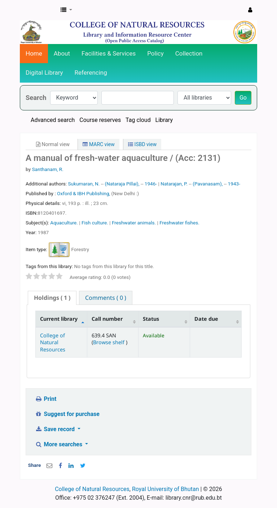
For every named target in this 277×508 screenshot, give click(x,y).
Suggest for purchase (67, 414)
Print (45, 398)
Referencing (91, 72)
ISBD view (142, 144)
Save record (55, 429)
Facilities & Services (109, 53)
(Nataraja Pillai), (122, 184)
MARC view (98, 144)
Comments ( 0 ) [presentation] (105, 298)
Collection (189, 53)
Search (36, 97)
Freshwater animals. (134, 222)
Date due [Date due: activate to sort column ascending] (206, 318)
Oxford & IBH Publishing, (84, 193)
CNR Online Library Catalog (38, 10)
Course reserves (100, 120)
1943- (234, 184)
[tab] (52, 298)
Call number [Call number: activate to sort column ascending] (107, 318)
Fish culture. (95, 222)
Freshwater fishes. (179, 222)
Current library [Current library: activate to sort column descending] (59, 318)
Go (243, 97)
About (62, 53)
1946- (151, 184)
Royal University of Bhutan (165, 489)
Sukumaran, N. (84, 184)
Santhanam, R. (47, 169)
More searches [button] (59, 444)
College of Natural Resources (52, 342)
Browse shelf (109, 342)
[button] (66, 10)
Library (164, 120)
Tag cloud (138, 120)
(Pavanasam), (208, 184)
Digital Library (44, 72)
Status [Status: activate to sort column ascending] (151, 318)
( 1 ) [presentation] (52, 298)
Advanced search (53, 120)
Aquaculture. (64, 222)
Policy (155, 53)
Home (34, 53)
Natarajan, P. (174, 184)
